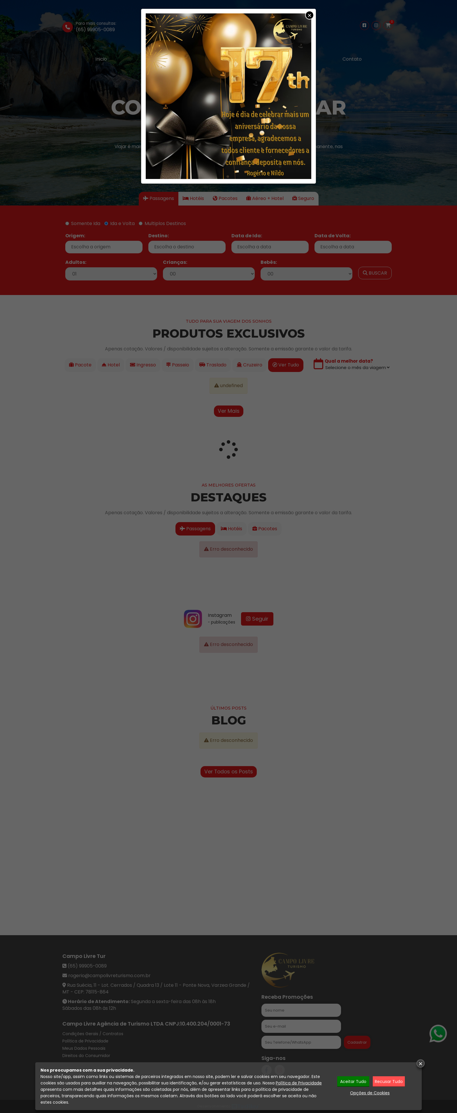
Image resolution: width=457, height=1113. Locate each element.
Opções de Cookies (370, 1093)
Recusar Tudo (389, 1081)
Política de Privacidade (299, 1083)
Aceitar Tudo (353, 1081)
